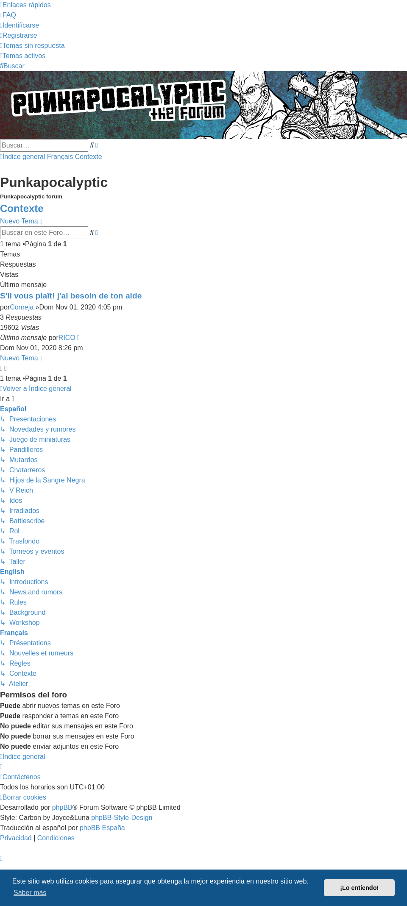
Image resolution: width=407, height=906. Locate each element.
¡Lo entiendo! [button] (359, 887)
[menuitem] (8, 15)
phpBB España (102, 827)
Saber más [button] (30, 892)
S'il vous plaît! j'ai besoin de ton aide (71, 295)
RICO (67, 337)
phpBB (62, 807)
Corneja (21, 307)
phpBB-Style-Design (121, 817)
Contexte (22, 208)
